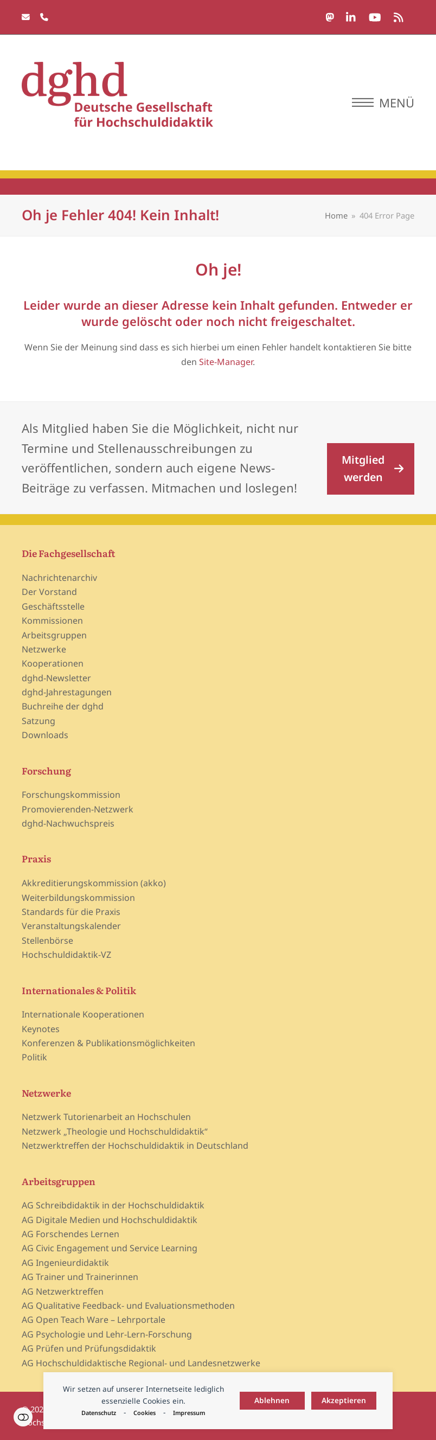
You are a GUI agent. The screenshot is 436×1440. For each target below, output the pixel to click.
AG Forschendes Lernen (70, 1234)
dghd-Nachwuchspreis (68, 823)
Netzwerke (44, 649)
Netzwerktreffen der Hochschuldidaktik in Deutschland (135, 1145)
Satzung (38, 721)
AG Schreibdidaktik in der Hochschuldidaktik (113, 1205)
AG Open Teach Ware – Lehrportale (93, 1320)
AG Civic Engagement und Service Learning (109, 1248)
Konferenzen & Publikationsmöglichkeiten (108, 1043)
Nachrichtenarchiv (59, 578)
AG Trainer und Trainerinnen (80, 1277)
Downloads (45, 735)
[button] (383, 102)
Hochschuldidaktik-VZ (66, 955)
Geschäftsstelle (53, 606)
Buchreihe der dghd (63, 706)
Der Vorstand (49, 592)
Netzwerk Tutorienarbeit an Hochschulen (106, 1117)
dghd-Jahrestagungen (67, 692)
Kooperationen (53, 663)
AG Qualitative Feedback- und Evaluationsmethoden (128, 1305)
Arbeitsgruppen (54, 635)
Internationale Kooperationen (83, 1014)
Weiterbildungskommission (78, 898)
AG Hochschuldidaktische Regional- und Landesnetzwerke (141, 1363)
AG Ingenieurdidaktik (65, 1263)
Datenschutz (98, 1413)
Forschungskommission (71, 795)
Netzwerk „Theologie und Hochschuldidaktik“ (115, 1131)
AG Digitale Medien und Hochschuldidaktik (109, 1220)
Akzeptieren (344, 1400)
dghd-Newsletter (56, 678)
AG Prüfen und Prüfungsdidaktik (89, 1348)
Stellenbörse (47, 940)
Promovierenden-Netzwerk (77, 809)
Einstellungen (23, 1416)
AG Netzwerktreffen (63, 1291)
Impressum (189, 1413)
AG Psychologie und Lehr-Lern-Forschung (107, 1334)
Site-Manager (226, 362)
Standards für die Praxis (71, 912)
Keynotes (41, 1029)
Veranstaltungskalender (71, 926)
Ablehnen (272, 1400)
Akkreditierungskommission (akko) (94, 883)
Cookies (144, 1413)
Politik (34, 1057)
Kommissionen (52, 620)
